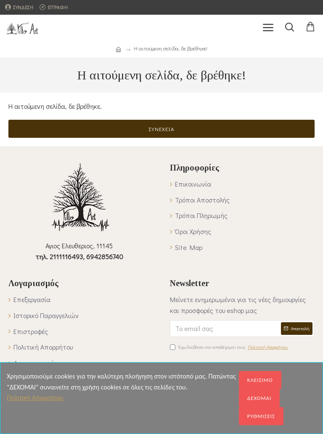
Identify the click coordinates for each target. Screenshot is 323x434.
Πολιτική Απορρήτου (35, 398)
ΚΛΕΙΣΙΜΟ (260, 380)
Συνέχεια (161, 128)
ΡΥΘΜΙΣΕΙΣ (261, 416)
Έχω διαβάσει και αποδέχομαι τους (229, 347)
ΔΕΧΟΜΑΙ (259, 398)
